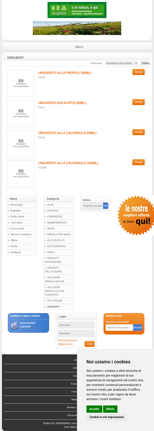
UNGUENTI (53, 306)
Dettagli (139, 72)
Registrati (16, 210)
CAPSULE (52, 210)
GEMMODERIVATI (57, 222)
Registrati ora (65, 344)
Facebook (16, 252)
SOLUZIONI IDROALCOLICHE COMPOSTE (54, 291)
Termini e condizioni (21, 234)
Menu (79, 47)
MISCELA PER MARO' (59, 234)
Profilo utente (18, 216)
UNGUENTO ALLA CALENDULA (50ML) (67, 133)
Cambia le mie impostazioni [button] (107, 417)
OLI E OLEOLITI (55, 240)
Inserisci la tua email (117, 322)
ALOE (50, 204)
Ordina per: (96, 63)
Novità (14, 246)
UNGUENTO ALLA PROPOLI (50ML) (64, 72)
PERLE (51, 252)
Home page (17, 204)
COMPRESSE (54, 216)
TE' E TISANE (54, 300)
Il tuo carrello (17, 228)
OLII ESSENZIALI (56, 246)
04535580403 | (64, 423)
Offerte (14, 240)
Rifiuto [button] (110, 409)
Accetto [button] (94, 409)
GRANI (51, 228)
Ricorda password (67, 340)
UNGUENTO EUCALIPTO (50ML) (62, 103)
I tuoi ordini (16, 222)
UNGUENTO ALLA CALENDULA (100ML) (68, 163)
